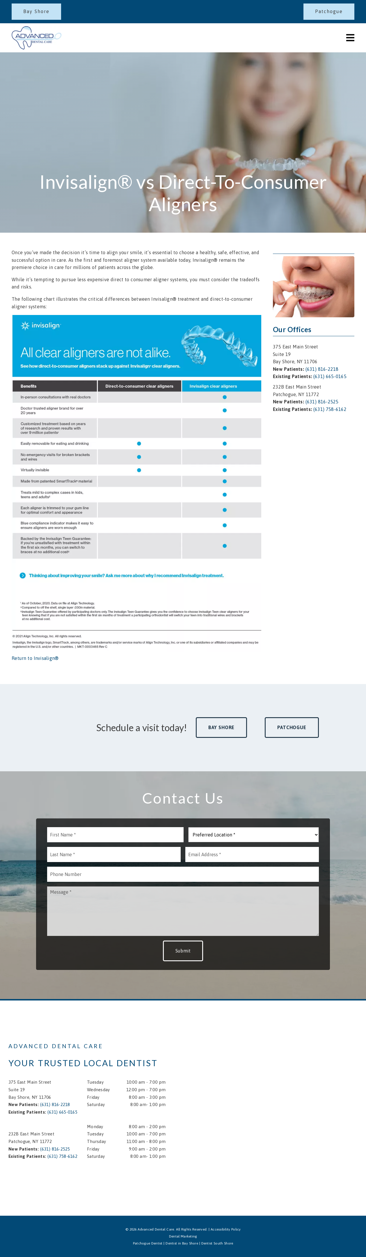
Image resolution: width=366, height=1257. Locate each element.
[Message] (183, 911)
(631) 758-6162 (330, 409)
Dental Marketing (183, 1236)
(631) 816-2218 (322, 369)
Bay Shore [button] (221, 727)
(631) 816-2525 (322, 401)
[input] (115, 834)
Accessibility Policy (226, 1229)
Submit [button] (183, 950)
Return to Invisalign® (35, 658)
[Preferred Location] (253, 834)
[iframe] (296, 1058)
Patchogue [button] (291, 727)
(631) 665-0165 (330, 376)
